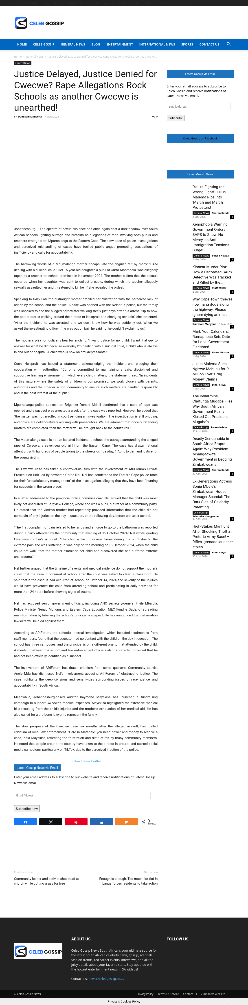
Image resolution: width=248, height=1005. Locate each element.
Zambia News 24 (72, 3)
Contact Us (183, 3)
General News (73, 44)
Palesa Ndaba (220, 255)
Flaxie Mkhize (220, 352)
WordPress (167, 3)
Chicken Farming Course (100, 3)
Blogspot (151, 3)
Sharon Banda (220, 213)
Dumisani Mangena (30, 116)
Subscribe (176, 118)
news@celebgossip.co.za (106, 979)
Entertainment (119, 44)
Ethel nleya (219, 384)
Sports (187, 44)
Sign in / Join (52, 3)
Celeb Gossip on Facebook (200, 138)
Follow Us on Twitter (86, 761)
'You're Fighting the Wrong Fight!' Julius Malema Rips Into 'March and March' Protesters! (209, 197)
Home (22, 44)
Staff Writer (219, 287)
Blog (95, 44)
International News (157, 44)
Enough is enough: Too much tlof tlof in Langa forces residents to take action (128, 881)
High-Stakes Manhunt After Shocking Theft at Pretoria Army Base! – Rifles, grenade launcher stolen (213, 536)
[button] (228, 45)
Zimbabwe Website (213, 994)
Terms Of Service (168, 994)
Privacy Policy (145, 994)
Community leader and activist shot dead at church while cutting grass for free (46, 881)
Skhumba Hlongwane (206, 516)
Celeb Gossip (44, 44)
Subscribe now (27, 809)
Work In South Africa (130, 3)
